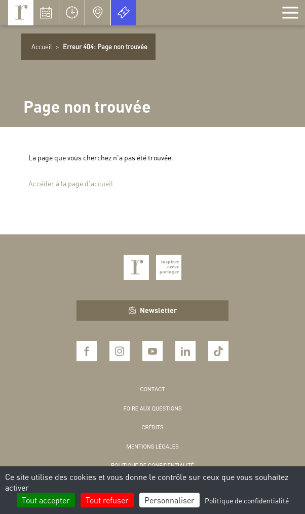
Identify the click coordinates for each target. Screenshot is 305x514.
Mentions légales (152, 446)
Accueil (41, 46)
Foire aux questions (152, 408)
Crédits (152, 427)
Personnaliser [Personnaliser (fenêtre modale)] (169, 500)
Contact (152, 389)
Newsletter (153, 310)
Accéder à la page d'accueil (70, 183)
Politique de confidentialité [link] (247, 500)
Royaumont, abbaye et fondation (20, 12)
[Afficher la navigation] (290, 12)
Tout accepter (46, 500)
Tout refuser (107, 500)
